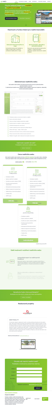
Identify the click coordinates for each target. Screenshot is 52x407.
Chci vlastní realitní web (11, 18)
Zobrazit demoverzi (26, 148)
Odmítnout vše (28, 399)
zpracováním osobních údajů (35, 384)
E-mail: (13, 372)
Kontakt (49, 1)
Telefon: (13, 375)
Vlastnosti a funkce (23, 1)
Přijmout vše (45, 399)
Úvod (16, 1)
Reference (34, 1)
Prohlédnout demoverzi (24, 18)
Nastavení (37, 398)
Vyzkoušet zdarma (42, 1)
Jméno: (13, 368)
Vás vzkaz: (12, 378)
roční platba (28, 161)
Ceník (30, 1)
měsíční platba (18, 161)
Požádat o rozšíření (26, 297)
